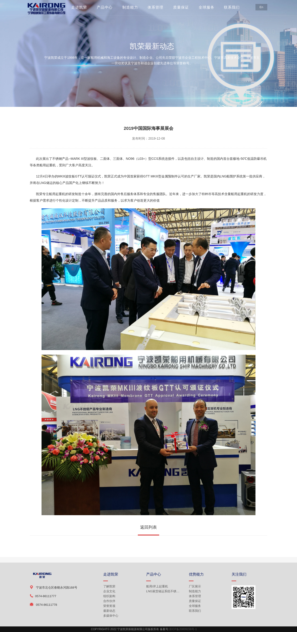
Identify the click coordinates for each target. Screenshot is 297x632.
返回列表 (148, 527)
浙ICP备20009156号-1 (183, 629)
